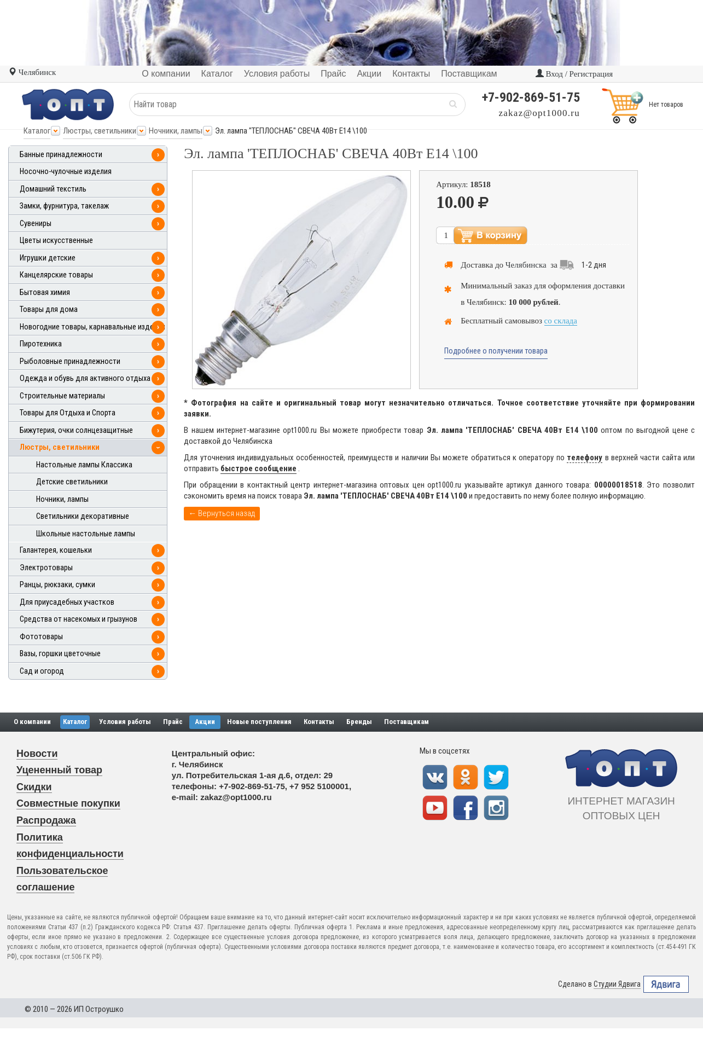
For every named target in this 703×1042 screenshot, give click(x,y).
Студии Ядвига (617, 984)
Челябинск (32, 72)
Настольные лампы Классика (84, 465)
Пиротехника (41, 344)
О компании (32, 721)
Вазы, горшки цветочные (60, 653)
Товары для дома (49, 309)
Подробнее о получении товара (496, 350)
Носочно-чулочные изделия (66, 171)
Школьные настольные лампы (85, 534)
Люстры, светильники (99, 131)
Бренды (359, 721)
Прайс (173, 721)
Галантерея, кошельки (56, 550)
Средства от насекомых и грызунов (78, 619)
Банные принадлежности (61, 154)
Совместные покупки (68, 803)
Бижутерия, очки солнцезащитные (76, 430)
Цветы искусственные (56, 240)
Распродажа (46, 820)
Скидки (34, 787)
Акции (205, 721)
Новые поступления (259, 721)
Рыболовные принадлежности (70, 361)
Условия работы (125, 721)
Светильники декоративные (82, 516)
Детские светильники (72, 482)
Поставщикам (406, 721)
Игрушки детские (47, 258)
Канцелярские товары (56, 275)
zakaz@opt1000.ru (539, 113)
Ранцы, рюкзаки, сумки (57, 584)
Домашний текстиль (53, 189)
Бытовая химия (45, 292)
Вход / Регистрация (574, 74)
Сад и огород (42, 671)
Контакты (319, 721)
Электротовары (46, 567)
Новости (36, 753)
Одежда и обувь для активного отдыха (85, 378)
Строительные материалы (62, 396)
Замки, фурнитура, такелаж (64, 206)
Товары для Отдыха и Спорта (67, 413)
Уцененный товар (59, 770)
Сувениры (35, 223)
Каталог (37, 131)
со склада (560, 320)
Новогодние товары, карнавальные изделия (92, 327)
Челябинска (526, 264)
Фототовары (41, 636)
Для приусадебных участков (67, 602)
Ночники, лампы (175, 131)
